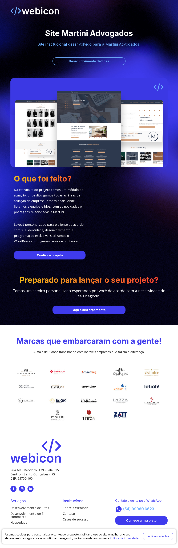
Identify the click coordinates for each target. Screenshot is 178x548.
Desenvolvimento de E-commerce (27, 515)
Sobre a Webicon (75, 508)
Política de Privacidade (124, 538)
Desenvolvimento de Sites (29, 508)
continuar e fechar (158, 536)
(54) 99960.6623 (134, 509)
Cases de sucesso (75, 519)
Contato (69, 513)
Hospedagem (20, 522)
